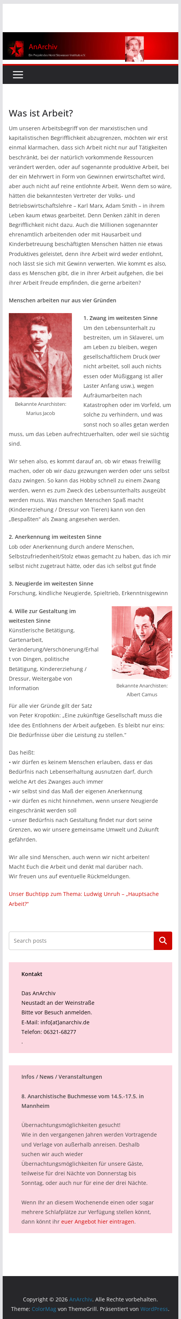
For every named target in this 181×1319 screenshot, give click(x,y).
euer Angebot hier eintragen (97, 1221)
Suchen (163, 941)
